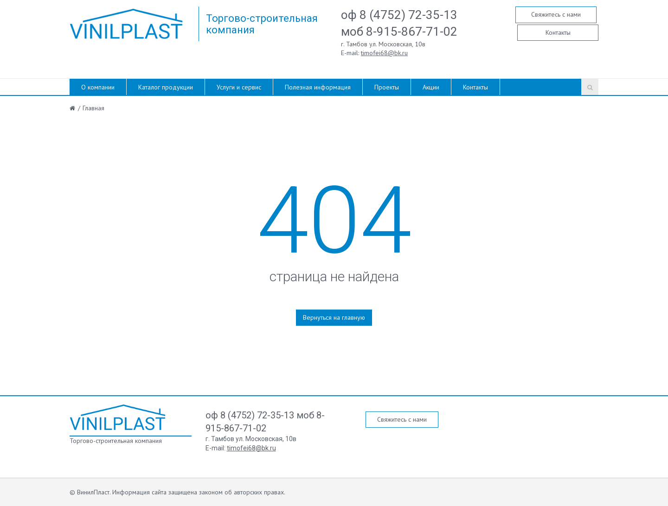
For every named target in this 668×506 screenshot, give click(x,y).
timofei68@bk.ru (384, 53)
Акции (431, 87)
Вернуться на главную (334, 317)
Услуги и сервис (239, 87)
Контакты (558, 32)
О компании (98, 87)
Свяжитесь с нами (556, 14)
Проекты (386, 87)
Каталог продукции (165, 87)
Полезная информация (318, 87)
